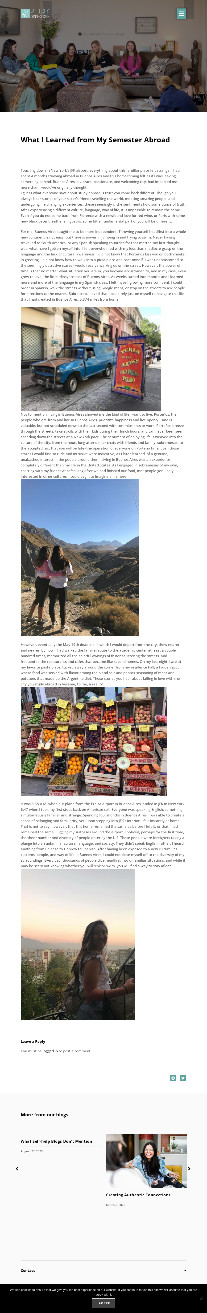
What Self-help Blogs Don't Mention (57, 1141)
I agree (103, 1303)
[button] (181, 13)
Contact (28, 1270)
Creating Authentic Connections (138, 1195)
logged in (50, 1051)
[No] (201, 1298)
